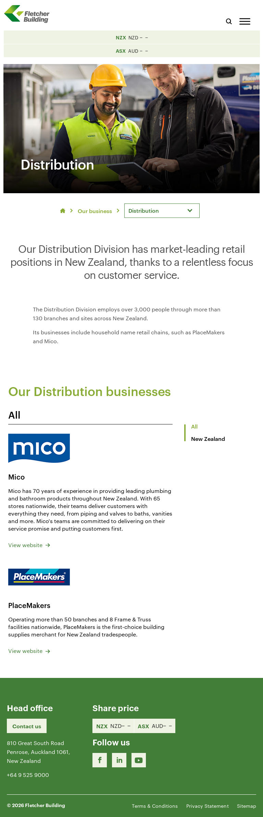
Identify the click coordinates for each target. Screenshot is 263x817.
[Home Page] (29, 13)
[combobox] (162, 210)
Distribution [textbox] (143, 210)
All (194, 426)
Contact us (26, 726)
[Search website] (229, 20)
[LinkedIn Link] (119, 760)
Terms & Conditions (155, 805)
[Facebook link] (99, 760)
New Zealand (208, 438)
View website (29, 544)
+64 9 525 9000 (28, 774)
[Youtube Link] (139, 760)
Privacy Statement (207, 805)
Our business (95, 210)
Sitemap (246, 805)
